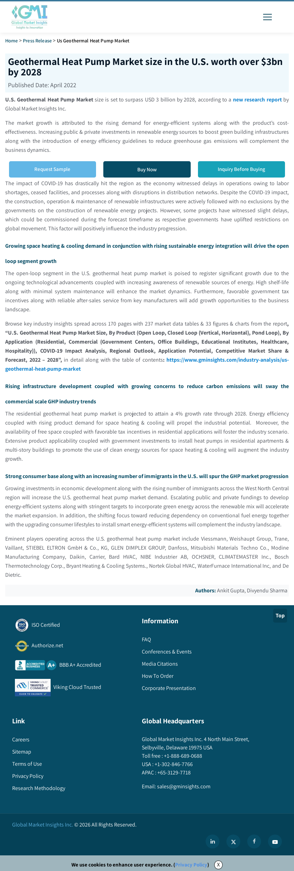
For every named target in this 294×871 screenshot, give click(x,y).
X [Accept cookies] (218, 864)
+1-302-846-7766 (173, 764)
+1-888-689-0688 (182, 755)
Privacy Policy (191, 864)
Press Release (37, 40)
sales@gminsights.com (183, 786)
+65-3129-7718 (173, 772)
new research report (257, 99)
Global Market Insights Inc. (42, 824)
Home (11, 40)
